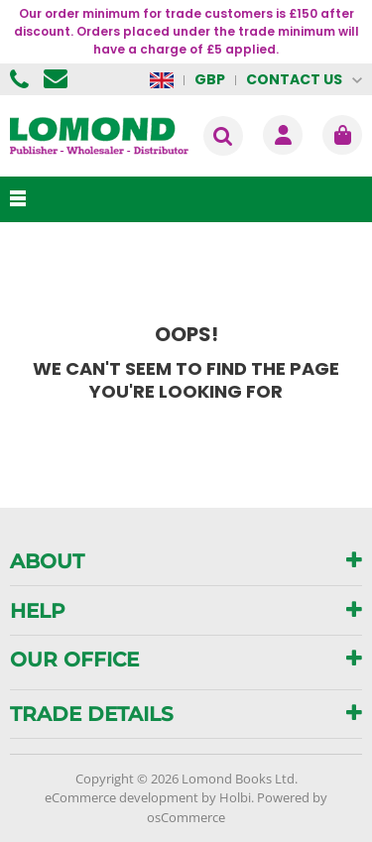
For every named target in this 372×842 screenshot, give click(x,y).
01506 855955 (22, 79)
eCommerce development (121, 797)
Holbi (235, 797)
